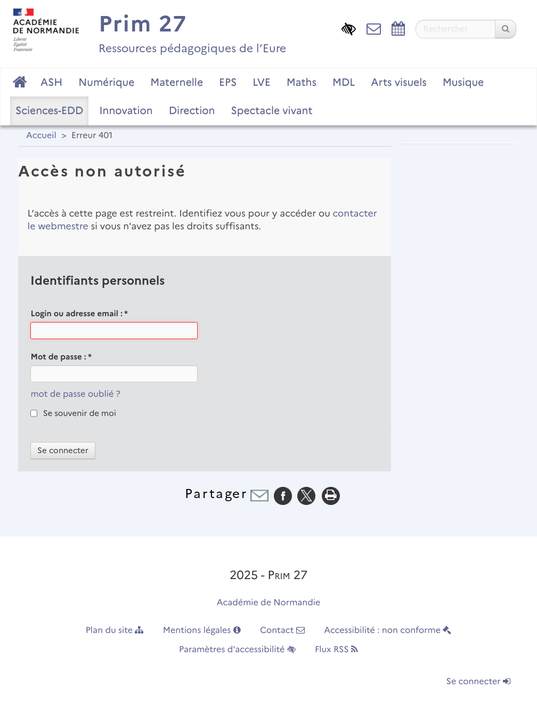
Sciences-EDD (49, 110)
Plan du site (115, 630)
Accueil (41, 136)
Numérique (106, 82)
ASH (51, 82)
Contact (282, 630)
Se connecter (478, 682)
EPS (228, 82)
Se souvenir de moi (79, 413)
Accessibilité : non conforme (387, 630)
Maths (301, 82)
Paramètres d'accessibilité (237, 650)
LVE (261, 82)
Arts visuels (398, 82)
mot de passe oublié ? (75, 394)
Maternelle (176, 82)
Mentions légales (202, 630)
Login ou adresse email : (79, 313)
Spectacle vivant (271, 110)
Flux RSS (336, 650)
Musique (463, 82)
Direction (192, 110)
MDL (343, 82)
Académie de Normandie (269, 603)
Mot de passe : (61, 357)
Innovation (125, 110)
